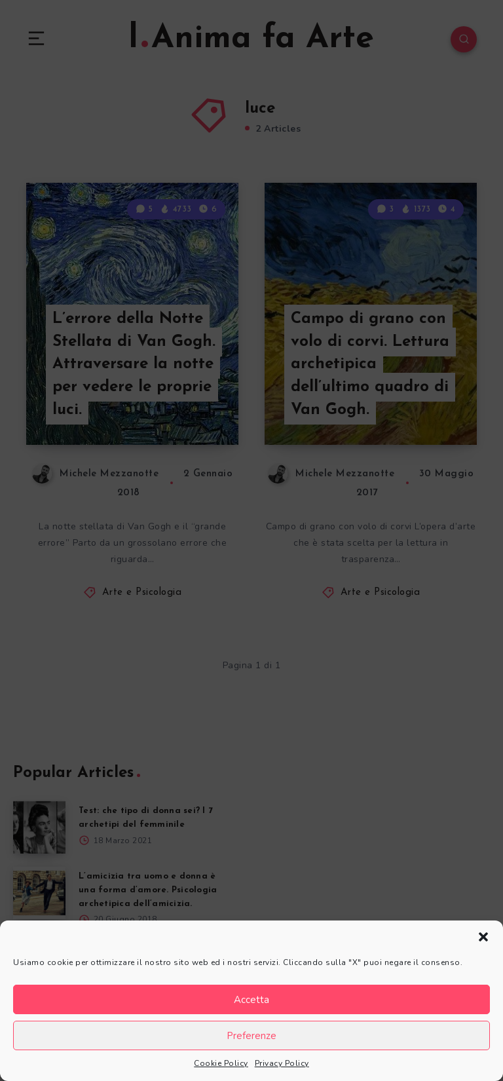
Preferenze (251, 1035)
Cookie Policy (221, 1063)
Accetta (251, 999)
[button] (483, 936)
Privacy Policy (282, 1063)
